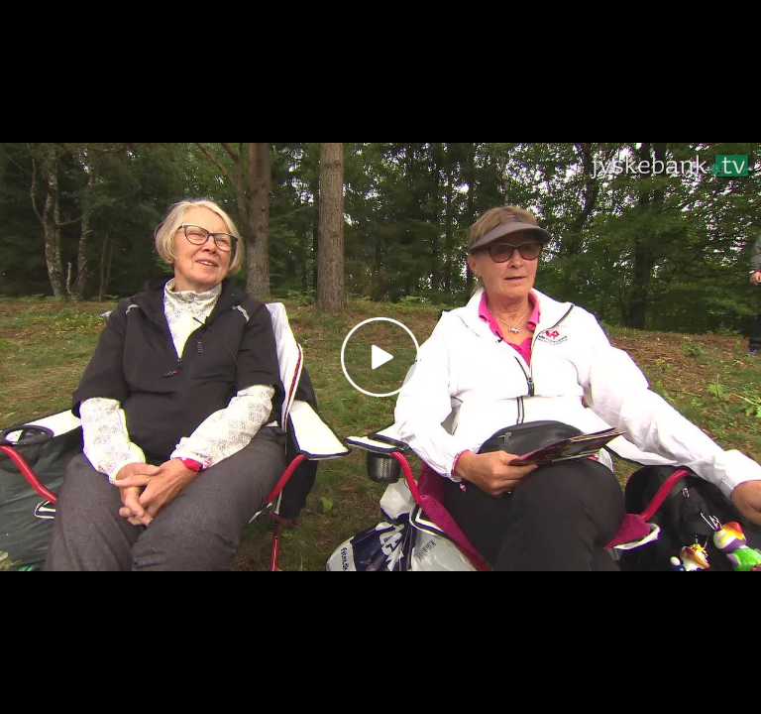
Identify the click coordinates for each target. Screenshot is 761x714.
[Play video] (380, 357)
